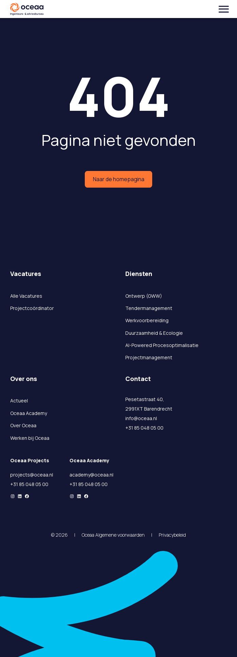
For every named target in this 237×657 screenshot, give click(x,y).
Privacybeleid (172, 535)
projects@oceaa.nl (31, 474)
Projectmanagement (148, 357)
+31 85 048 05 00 (144, 428)
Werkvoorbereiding (147, 320)
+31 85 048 (22, 484)
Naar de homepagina (118, 179)
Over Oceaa (23, 425)
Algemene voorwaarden (120, 535)
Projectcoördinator (32, 308)
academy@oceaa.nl (91, 474)
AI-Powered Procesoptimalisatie (162, 345)
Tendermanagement (148, 308)
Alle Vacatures (26, 296)
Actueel (19, 400)
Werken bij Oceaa (29, 438)
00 (45, 484)
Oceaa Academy (28, 413)
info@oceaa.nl (141, 418)
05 (38, 484)
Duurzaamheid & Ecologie (154, 333)
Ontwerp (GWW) (143, 296)
